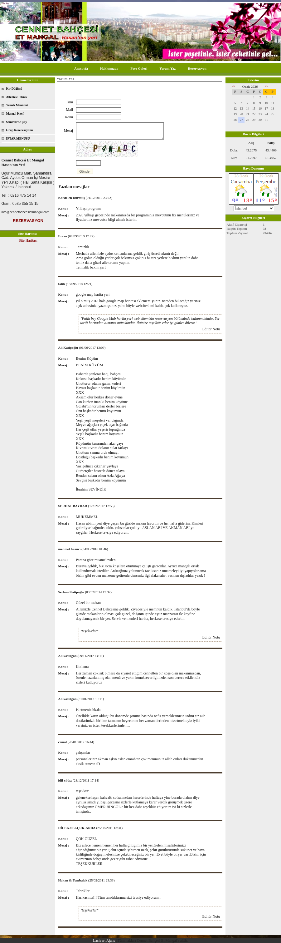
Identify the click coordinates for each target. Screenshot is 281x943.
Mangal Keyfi (15, 113)
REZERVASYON (28, 220)
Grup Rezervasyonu (19, 130)
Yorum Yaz (167, 68)
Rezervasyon (197, 68)
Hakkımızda (109, 68)
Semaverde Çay (16, 122)
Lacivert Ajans (104, 940)
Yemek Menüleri (17, 105)
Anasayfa (81, 68)
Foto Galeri (138, 68)
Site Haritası (28, 240)
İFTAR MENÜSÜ (18, 138)
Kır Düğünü (14, 88)
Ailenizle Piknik (16, 97)
